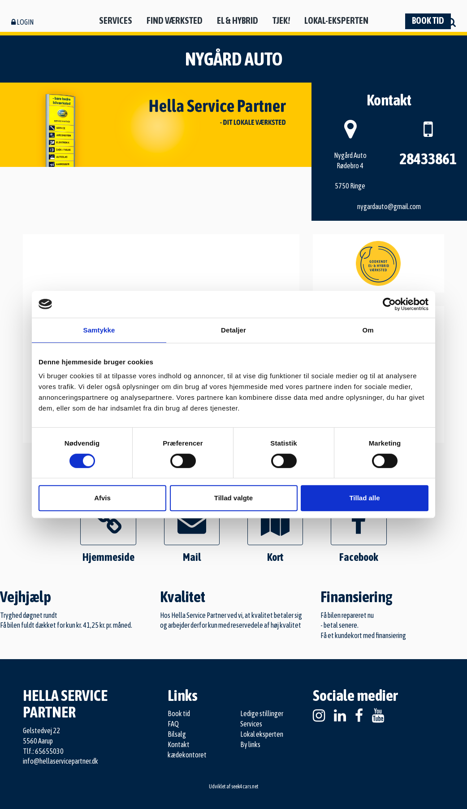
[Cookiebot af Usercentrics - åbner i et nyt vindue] (389, 304)
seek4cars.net (244, 786)
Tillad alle (364, 498)
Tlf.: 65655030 (43, 751)
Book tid (428, 20)
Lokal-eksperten (336, 20)
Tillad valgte (233, 498)
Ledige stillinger (261, 713)
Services (115, 20)
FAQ (173, 724)
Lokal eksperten (261, 734)
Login (22, 22)
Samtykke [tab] (99, 330)
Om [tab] (367, 330)
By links (250, 744)
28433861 (428, 158)
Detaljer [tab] (233, 330)
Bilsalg (177, 734)
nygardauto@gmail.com (389, 206)
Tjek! (281, 20)
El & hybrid (237, 20)
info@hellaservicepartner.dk (60, 761)
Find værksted (175, 20)
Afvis (102, 498)
